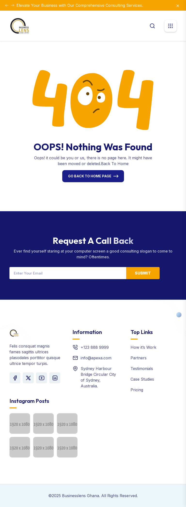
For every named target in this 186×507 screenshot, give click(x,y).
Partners (139, 357)
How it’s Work (143, 347)
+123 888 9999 (95, 347)
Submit (143, 273)
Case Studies (142, 379)
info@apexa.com (96, 357)
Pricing (137, 389)
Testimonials (142, 368)
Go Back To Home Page (89, 176)
